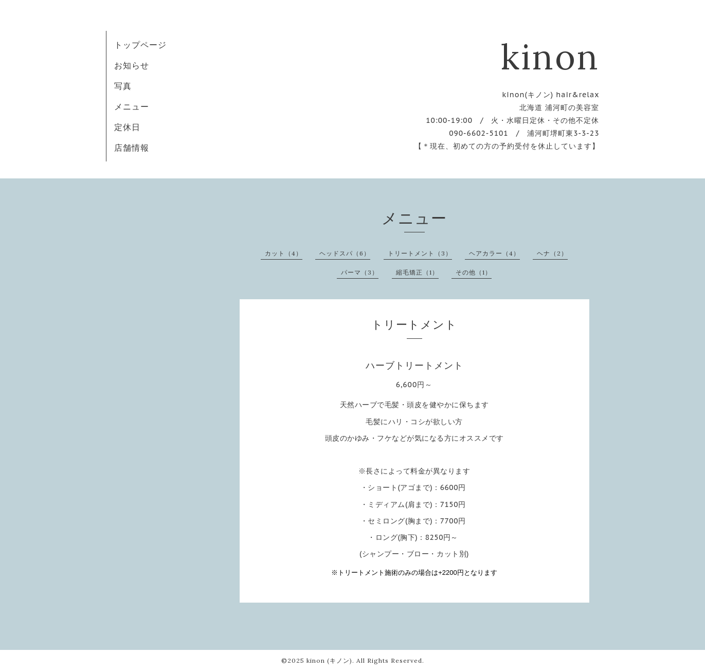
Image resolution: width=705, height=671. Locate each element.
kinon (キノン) (329, 660)
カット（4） (283, 253)
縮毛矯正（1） (417, 272)
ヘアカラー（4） (494, 253)
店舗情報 (131, 147)
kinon (550, 56)
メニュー (131, 106)
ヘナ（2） (552, 253)
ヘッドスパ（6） (344, 253)
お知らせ (131, 65)
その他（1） (474, 272)
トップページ (140, 45)
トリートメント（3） (420, 253)
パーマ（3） (359, 272)
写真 (123, 86)
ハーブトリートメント (414, 365)
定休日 (127, 127)
